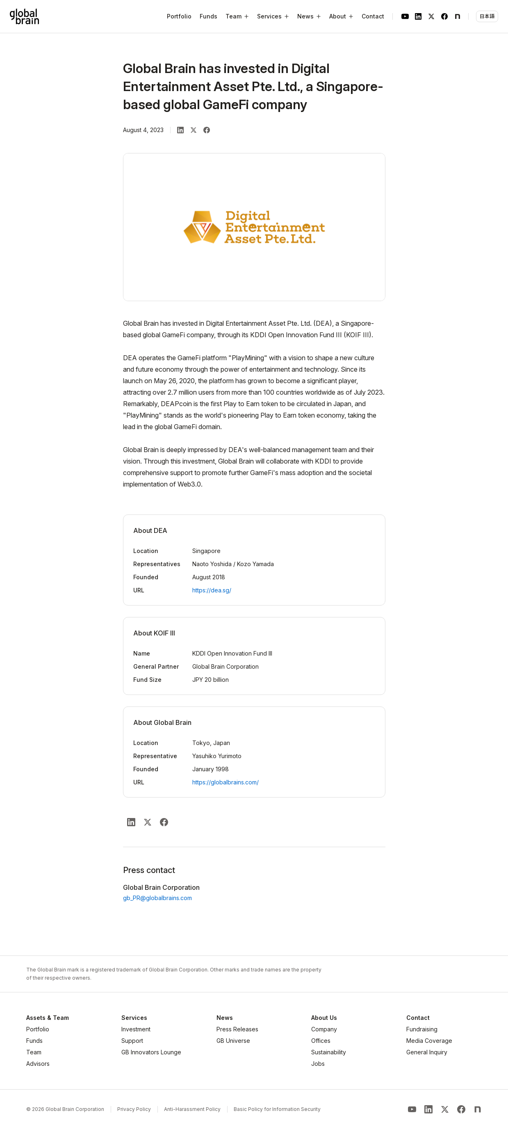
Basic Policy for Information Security (277, 1109)
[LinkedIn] (418, 16)
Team (33, 1052)
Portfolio (179, 16)
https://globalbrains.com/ (225, 782)
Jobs (318, 1063)
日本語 (487, 16)
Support (132, 1040)
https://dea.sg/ (211, 590)
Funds (208, 16)
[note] (457, 16)
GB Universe (233, 1040)
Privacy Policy (134, 1109)
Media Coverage (429, 1040)
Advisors (38, 1063)
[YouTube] (405, 16)
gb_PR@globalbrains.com (157, 897)
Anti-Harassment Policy (192, 1109)
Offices (320, 1040)
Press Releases (237, 1029)
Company (324, 1029)
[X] (431, 16)
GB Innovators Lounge (151, 1052)
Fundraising (421, 1029)
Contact (373, 16)
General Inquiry (426, 1052)
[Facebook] (444, 16)
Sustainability (328, 1052)
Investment (135, 1029)
